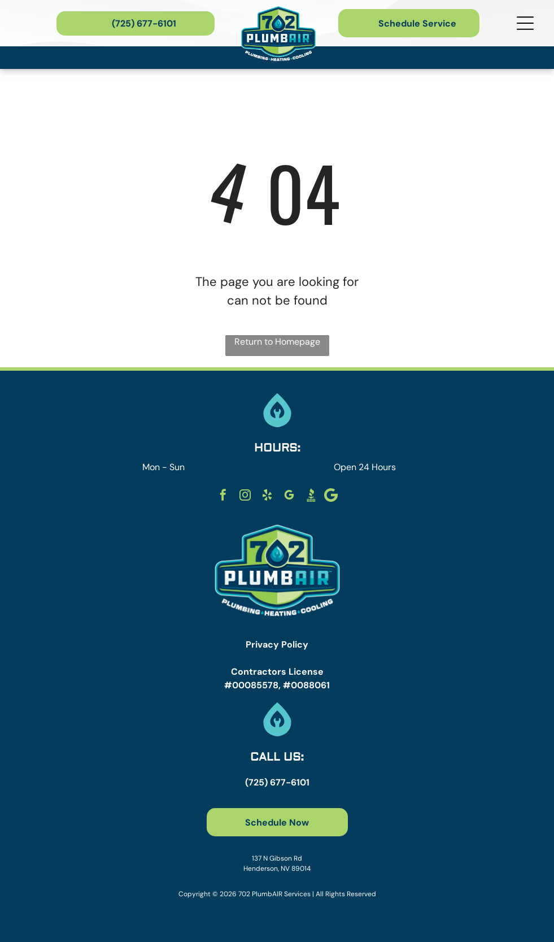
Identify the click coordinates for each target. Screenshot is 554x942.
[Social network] (311, 496)
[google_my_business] (289, 496)
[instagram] (245, 496)
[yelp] (267, 496)
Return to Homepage (277, 342)
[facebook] (223, 496)
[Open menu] (525, 23)
